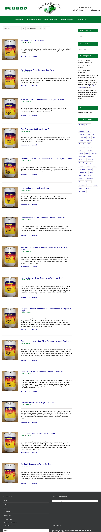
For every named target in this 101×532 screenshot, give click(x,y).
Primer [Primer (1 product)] (94, 166)
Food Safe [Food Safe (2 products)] (82, 147)
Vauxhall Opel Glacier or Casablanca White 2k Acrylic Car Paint (46, 159)
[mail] (17, 8)
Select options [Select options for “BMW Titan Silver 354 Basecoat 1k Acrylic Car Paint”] (26, 391)
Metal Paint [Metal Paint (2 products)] (82, 156)
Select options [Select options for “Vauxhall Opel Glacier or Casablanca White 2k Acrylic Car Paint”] (26, 174)
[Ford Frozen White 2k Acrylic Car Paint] (10, 138)
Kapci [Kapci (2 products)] (87, 153)
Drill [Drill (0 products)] (89, 137)
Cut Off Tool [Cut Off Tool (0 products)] (82, 137)
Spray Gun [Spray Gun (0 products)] (90, 178)
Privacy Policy (8, 519)
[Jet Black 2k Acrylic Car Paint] (10, 49)
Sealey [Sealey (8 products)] (91, 172)
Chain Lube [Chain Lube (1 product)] (91, 134)
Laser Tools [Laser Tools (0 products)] (94, 153)
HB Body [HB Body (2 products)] (90, 150)
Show (31, 28)
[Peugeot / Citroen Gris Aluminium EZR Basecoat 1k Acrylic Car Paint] (10, 318)
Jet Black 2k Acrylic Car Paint (32, 40)
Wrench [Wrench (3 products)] (88, 188)
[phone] (25, 8)
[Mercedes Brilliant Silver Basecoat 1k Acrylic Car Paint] (10, 227)
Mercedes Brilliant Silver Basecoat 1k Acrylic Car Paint (42, 218)
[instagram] (9, 8)
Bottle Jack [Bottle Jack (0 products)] (82, 134)
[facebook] (6, 8)
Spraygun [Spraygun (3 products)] (81, 178)
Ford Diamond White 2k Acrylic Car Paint (37, 70)
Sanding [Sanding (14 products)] (89, 169)
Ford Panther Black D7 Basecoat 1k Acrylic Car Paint (42, 278)
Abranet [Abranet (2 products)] (88, 125)
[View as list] (48, 28)
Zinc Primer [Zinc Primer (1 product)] (82, 191)
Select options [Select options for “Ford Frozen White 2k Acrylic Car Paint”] (26, 145)
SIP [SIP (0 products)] (80, 175)
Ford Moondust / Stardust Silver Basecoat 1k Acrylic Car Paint (46, 341)
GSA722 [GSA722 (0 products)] (89, 147)
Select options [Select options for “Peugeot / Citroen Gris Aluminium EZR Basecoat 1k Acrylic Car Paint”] (26, 330)
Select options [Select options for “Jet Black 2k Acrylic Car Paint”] (26, 56)
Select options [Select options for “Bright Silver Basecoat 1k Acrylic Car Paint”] (26, 453)
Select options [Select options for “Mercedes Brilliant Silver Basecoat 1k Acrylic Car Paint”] (26, 235)
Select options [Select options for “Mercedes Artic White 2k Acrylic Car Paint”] (26, 422)
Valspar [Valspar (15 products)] (81, 188)
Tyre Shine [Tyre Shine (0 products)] (82, 185)
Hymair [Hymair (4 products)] (81, 153)
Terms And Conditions (10, 523)
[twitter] (21, 8)
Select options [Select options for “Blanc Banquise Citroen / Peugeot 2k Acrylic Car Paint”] (26, 115)
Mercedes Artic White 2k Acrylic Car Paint (37, 403)
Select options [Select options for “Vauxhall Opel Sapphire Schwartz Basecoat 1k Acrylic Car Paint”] (26, 266)
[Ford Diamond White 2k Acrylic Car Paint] (10, 79)
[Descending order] (23, 28)
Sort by (7, 28)
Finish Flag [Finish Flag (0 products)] (82, 144)
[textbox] (88, 49)
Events (6, 504)
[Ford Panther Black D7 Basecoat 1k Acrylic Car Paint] (10, 287)
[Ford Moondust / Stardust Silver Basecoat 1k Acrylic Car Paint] (10, 350)
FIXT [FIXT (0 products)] (89, 144)
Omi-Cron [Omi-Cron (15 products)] (90, 159)
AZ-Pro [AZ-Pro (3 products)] (90, 128)
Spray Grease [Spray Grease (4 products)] (87, 175)
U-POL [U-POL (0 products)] (89, 185)
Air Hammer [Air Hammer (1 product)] (82, 128)
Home (5, 500)
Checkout (7, 511)
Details (35, 56)
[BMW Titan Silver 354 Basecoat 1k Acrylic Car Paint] (10, 381)
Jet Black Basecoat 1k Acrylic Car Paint (36, 464)
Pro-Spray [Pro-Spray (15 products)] (82, 169)
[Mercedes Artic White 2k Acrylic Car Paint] (10, 411)
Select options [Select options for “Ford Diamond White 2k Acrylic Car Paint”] (26, 86)
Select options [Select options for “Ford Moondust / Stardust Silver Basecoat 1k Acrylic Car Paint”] (26, 360)
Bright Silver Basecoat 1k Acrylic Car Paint (38, 433)
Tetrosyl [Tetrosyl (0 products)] (81, 182)
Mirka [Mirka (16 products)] (89, 156)
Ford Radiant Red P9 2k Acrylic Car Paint (37, 188)
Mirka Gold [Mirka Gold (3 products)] (82, 159)
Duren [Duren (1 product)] (94, 137)
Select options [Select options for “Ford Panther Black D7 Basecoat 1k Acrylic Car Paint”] (26, 297)
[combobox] (88, 49)
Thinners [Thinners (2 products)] (88, 182)
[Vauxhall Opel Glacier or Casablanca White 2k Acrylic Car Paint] (10, 168)
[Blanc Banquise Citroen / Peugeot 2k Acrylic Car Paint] (10, 108)
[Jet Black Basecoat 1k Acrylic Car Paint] (10, 473)
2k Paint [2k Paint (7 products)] (81, 125)
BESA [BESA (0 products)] (88, 131)
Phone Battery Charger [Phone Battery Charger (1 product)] (85, 163)
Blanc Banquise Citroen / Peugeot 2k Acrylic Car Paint (42, 99)
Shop (5, 508)
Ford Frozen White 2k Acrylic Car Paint (36, 129)
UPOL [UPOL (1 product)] (95, 185)
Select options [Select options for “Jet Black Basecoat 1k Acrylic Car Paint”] (26, 483)
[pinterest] (13, 8)
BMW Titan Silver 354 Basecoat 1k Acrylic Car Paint (41, 372)
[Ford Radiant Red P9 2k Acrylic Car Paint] (10, 197)
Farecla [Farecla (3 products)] (81, 140)
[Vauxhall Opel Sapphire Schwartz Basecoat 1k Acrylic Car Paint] (10, 256)
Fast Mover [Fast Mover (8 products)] (89, 140)
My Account (7, 515)
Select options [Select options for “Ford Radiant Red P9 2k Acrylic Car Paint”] (26, 204)
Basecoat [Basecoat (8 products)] (81, 131)
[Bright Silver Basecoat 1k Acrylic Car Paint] (10, 442)
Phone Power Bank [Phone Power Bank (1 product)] (84, 166)
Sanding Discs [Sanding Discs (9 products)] (83, 172)
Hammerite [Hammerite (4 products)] (82, 150)
